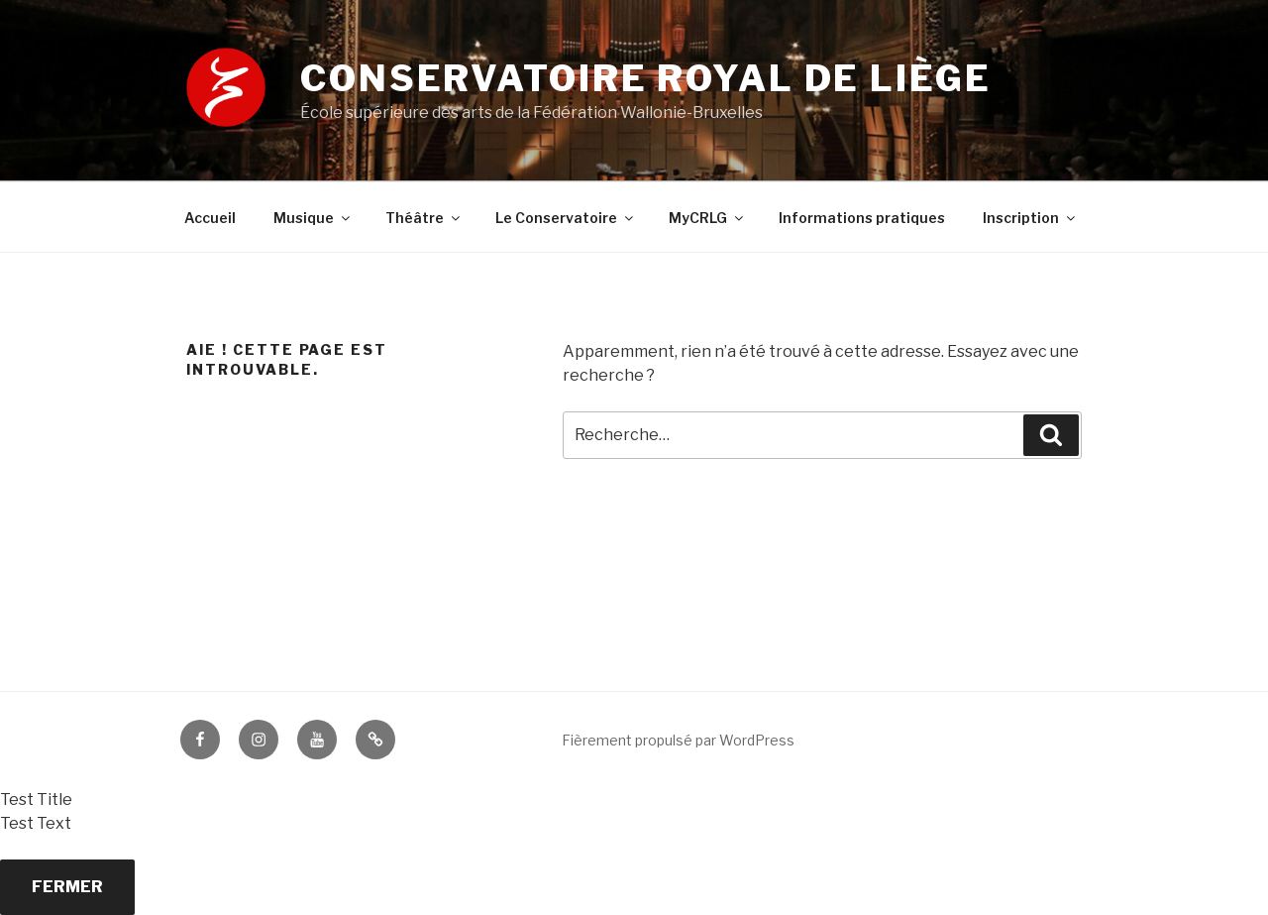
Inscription (1030, 217)
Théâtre (424, 217)
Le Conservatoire (565, 217)
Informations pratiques (862, 217)
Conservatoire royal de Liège (646, 78)
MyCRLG (707, 217)
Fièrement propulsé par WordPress (678, 740)
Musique (313, 217)
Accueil (210, 217)
